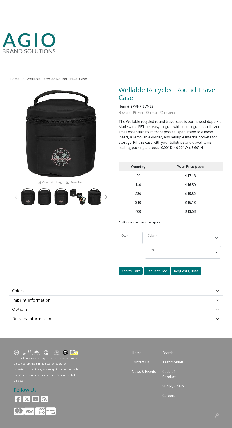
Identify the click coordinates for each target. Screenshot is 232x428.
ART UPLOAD (39, 14)
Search (171, 4)
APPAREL (97, 38)
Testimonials (173, 362)
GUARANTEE (66, 4)
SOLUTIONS (28, 4)
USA (79, 38)
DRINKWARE (139, 38)
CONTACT (61, 14)
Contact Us (141, 362)
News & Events (144, 371)
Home (137, 352)
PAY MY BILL (83, 14)
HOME (9, 4)
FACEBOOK (13, 24)
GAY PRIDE (209, 41)
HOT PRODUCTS (71, 24)
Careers (168, 395)
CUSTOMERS (14, 14)
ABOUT (47, 4)
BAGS (117, 38)
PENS (160, 38)
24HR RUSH (196, 41)
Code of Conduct (169, 374)
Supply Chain (173, 386)
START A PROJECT (40, 24)
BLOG (84, 4)
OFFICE (178, 38)
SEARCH (66, 38)
